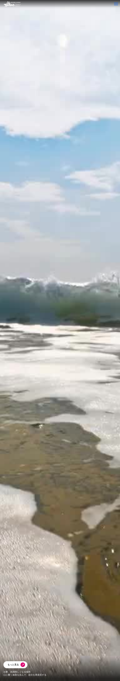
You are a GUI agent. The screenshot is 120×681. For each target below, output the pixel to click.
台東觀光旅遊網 (12, 4)
